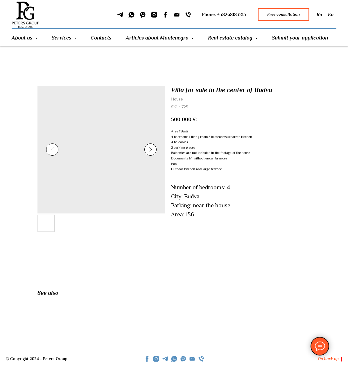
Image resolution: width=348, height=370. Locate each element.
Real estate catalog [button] (231, 38)
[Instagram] (154, 14)
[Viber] (142, 14)
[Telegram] (120, 14)
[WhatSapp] (131, 14)
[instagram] (156, 358)
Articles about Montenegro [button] (158, 38)
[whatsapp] (174, 358)
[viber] (183, 358)
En (330, 14)
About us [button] (23, 38)
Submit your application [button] (300, 38)
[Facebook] (165, 14)
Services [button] (62, 38)
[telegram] (165, 358)
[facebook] (147, 358)
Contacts (101, 38)
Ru (319, 14)
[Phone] (188, 14)
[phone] (201, 358)
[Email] (176, 14)
